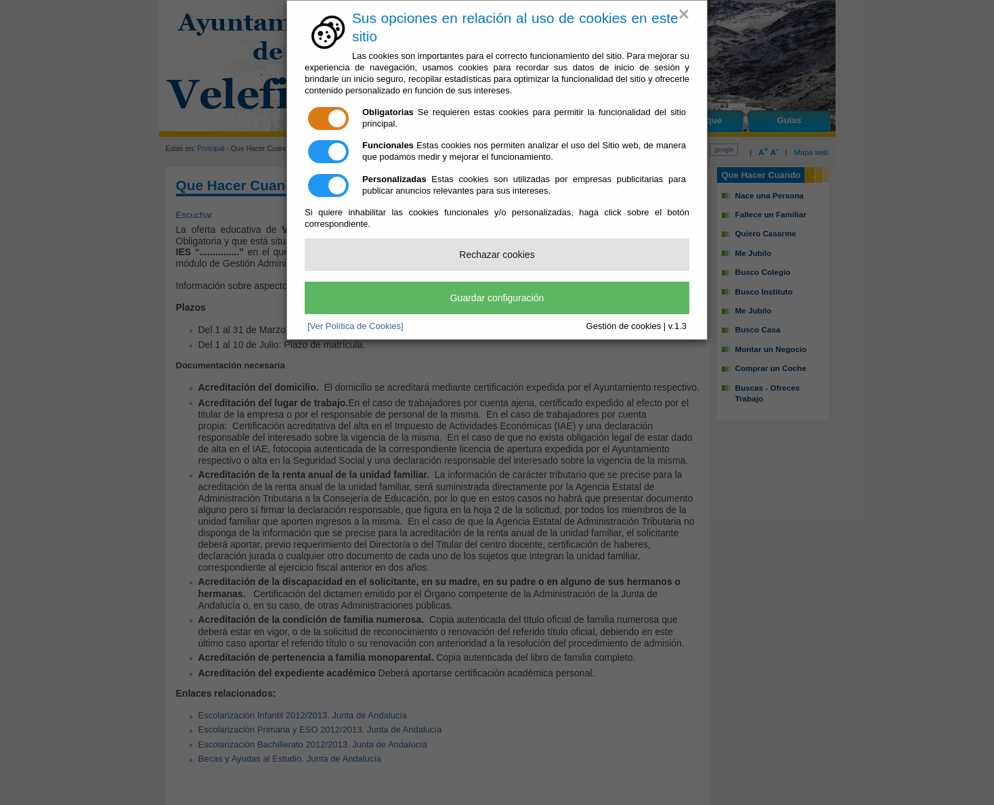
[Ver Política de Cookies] (355, 326)
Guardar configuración (497, 297)
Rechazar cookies (496, 254)
